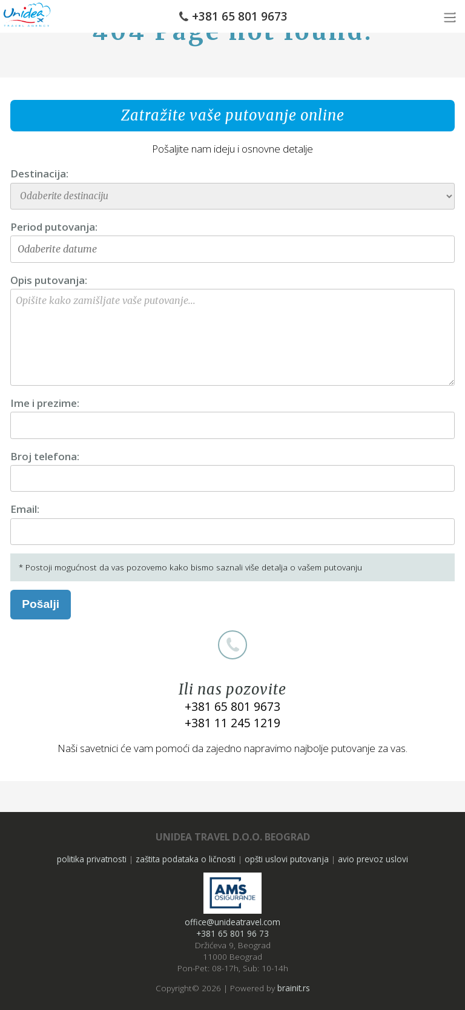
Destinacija (38, 173)
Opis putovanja (47, 280)
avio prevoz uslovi (373, 859)
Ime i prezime (43, 403)
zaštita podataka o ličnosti (186, 859)
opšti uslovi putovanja (287, 859)
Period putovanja (52, 227)
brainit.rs (293, 988)
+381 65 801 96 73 (232, 933)
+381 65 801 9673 (240, 16)
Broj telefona (43, 456)
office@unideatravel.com (232, 922)
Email (23, 509)
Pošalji (40, 604)
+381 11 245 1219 (232, 723)
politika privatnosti (92, 859)
